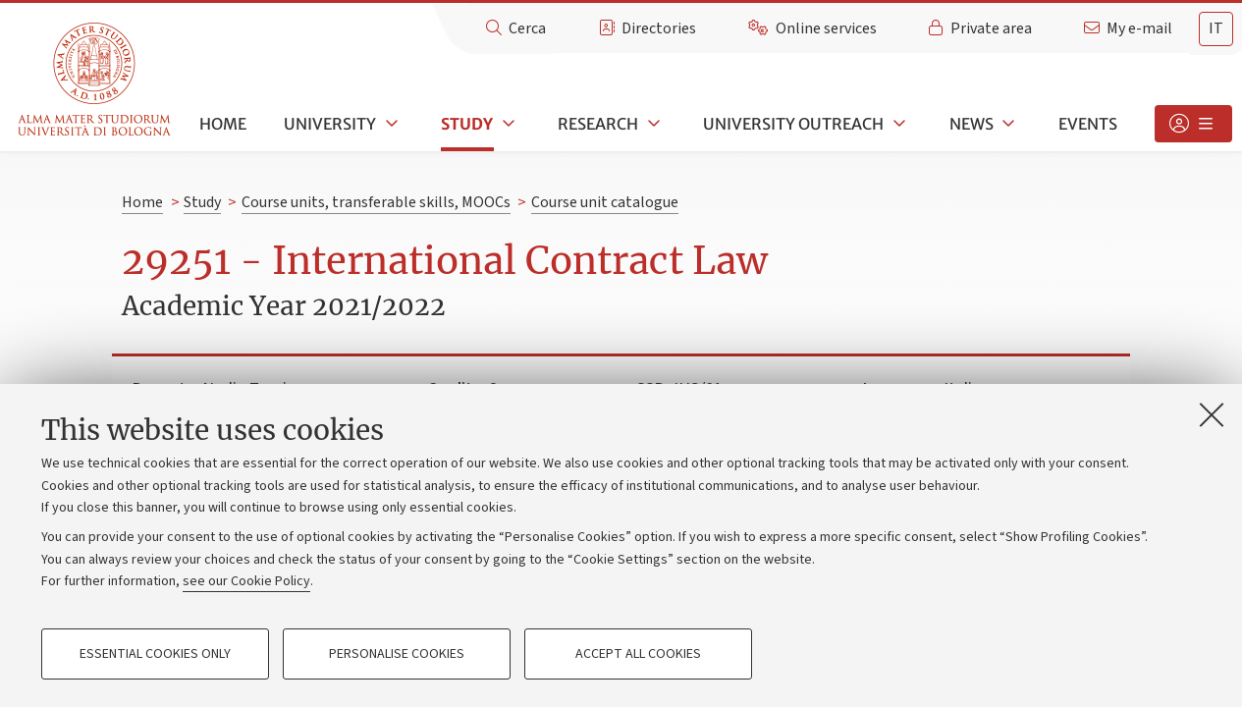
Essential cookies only (155, 654)
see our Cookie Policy (246, 581)
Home (222, 124)
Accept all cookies (638, 654)
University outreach (793, 124)
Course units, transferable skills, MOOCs (376, 202)
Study (467, 124)
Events (1087, 124)
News (971, 124)
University (330, 124)
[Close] (1211, 414)
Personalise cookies (396, 654)
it (1216, 28)
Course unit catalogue (604, 202)
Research (598, 124)
